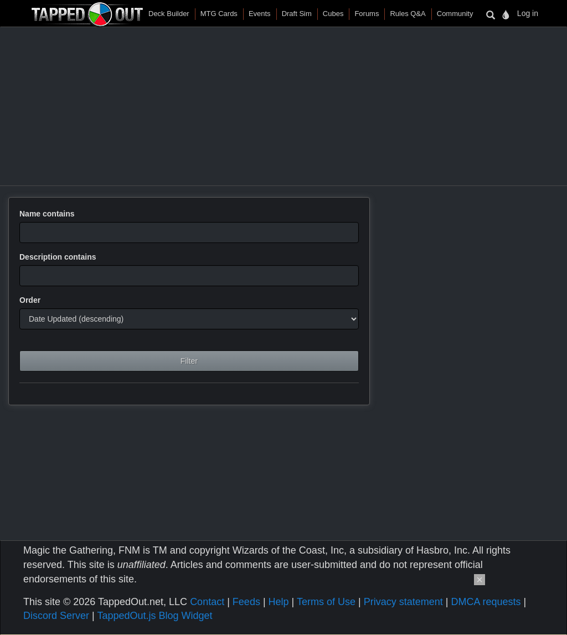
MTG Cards (219, 13)
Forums (366, 13)
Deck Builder (168, 13)
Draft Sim (297, 13)
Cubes (333, 13)
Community (455, 13)
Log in (527, 13)
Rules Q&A (407, 13)
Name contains (47, 213)
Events (260, 13)
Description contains (57, 256)
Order (29, 300)
